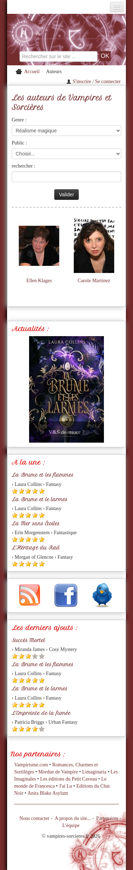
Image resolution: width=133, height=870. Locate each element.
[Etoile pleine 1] (15, 491)
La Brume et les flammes (42, 475)
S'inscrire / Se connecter (93, 81)
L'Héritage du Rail (36, 548)
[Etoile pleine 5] (42, 491)
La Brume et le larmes (39, 499)
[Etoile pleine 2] (21, 491)
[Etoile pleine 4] (35, 491)
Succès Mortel (28, 640)
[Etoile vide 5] (42, 656)
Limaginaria (94, 772)
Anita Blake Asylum (48, 793)
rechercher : (23, 166)
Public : (19, 143)
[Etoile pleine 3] (28, 491)
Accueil (32, 71)
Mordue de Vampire (58, 772)
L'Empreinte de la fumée (41, 713)
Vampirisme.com (31, 764)
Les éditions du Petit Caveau (68, 779)
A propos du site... (73, 818)
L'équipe (70, 825)
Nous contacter (34, 818)
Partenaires (107, 818)
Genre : (19, 119)
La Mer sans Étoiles (36, 523)
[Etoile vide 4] (35, 656)
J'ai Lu (65, 786)
